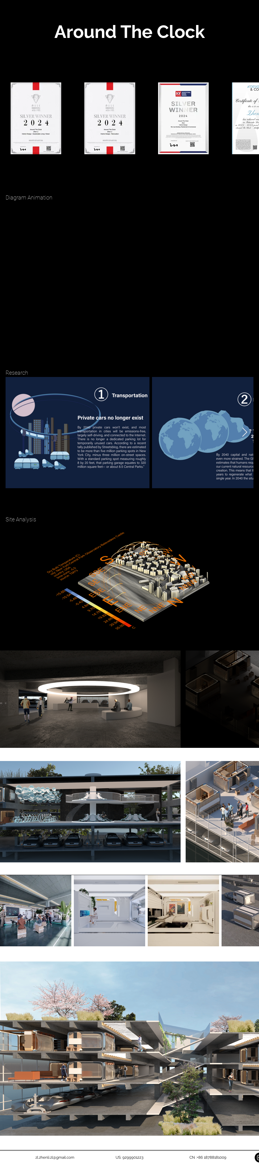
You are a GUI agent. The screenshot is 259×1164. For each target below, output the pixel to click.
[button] (247, 9)
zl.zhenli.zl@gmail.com (54, 1157)
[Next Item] (245, 432)
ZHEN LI (24, 9)
